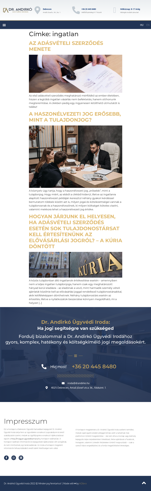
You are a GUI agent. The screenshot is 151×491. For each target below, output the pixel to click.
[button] (4, 24)
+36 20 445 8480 (88, 9)
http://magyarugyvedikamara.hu (26, 439)
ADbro (83, 483)
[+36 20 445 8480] (76, 10)
